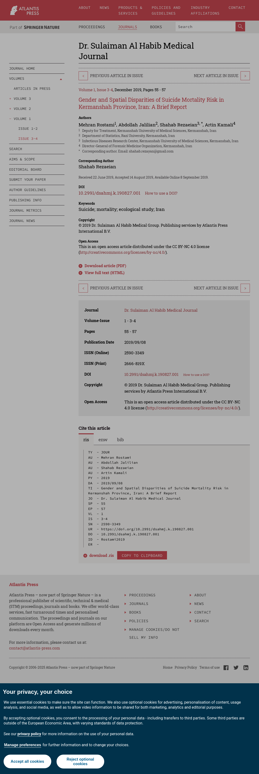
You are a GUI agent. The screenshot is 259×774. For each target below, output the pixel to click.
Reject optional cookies (80, 761)
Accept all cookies (27, 761)
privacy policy (29, 734)
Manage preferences (22, 745)
